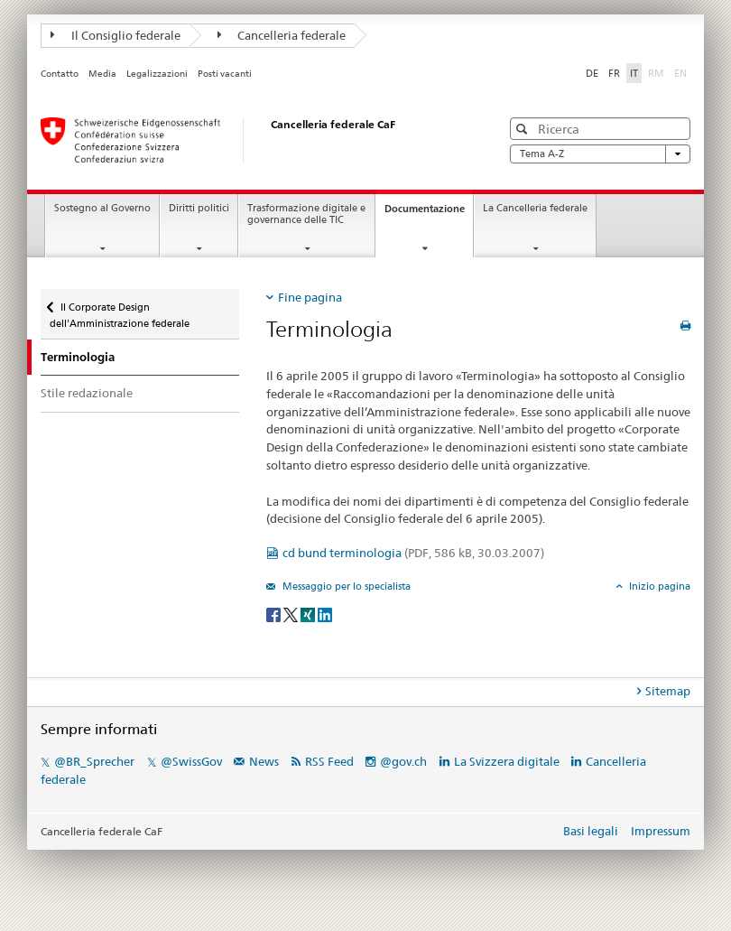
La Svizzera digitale (507, 761)
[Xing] (309, 613)
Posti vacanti (225, 74)
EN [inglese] (682, 72)
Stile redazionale (87, 393)
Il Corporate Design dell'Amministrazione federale (120, 309)
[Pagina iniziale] (253, 140)
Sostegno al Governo (102, 208)
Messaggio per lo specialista (345, 586)
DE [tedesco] (592, 73)
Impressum (660, 831)
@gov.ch (403, 761)
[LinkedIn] (325, 613)
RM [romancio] (658, 72)
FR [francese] (614, 73)
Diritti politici (199, 208)
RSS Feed (329, 761)
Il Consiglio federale (115, 35)
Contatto (60, 74)
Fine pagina (310, 297)
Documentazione (428, 213)
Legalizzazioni (157, 74)
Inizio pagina (658, 586)
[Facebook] (274, 613)
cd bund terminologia (413, 552)
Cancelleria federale (282, 35)
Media (102, 74)
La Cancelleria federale (535, 208)
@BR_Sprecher (94, 761)
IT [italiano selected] (634, 73)
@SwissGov (191, 761)
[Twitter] (292, 613)
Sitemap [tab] (667, 691)
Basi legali (590, 831)
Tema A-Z (600, 154)
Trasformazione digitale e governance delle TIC (306, 214)
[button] (524, 128)
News (264, 761)
